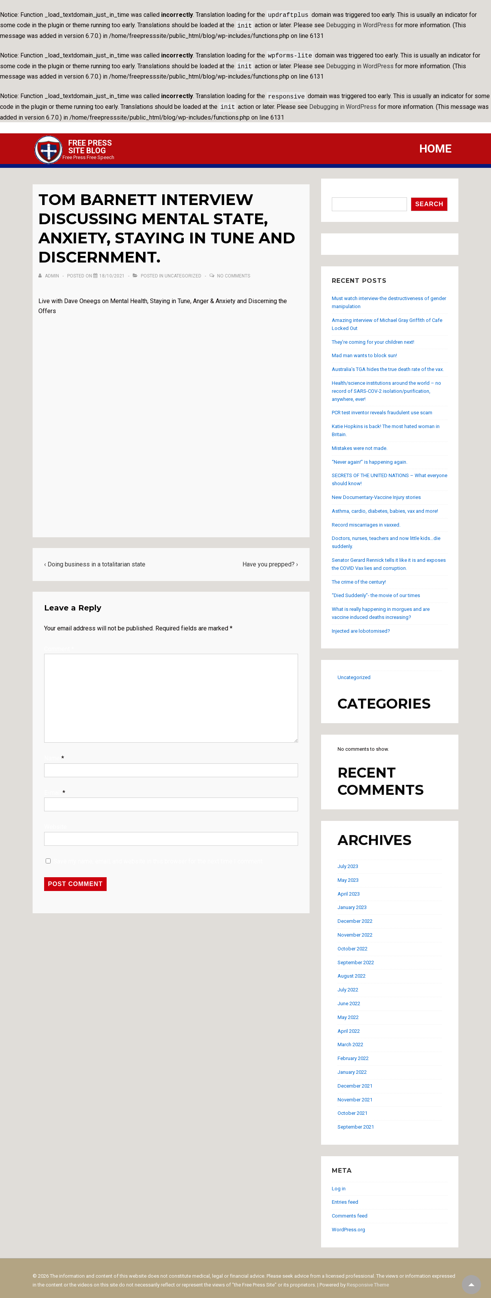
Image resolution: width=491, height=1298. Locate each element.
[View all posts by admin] (49, 271)
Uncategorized (183, 271)
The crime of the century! (359, 577)
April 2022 (349, 1026)
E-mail (52, 788)
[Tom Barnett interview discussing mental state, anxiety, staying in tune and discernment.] (112, 271)
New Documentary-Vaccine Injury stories (376, 493)
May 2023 (348, 875)
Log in (339, 1184)
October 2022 (352, 944)
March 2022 (350, 1040)
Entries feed (345, 1197)
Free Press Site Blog (90, 142)
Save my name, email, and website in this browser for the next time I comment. (158, 856)
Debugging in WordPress (360, 24)
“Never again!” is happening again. (369, 457)
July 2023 (348, 862)
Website (55, 822)
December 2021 (355, 1081)
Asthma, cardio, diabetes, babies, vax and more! (385, 506)
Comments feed (349, 1211)
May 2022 (348, 1013)
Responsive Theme (368, 1280)
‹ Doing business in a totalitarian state (94, 559)
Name (52, 753)
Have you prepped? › (270, 559)
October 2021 (352, 1108)
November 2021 (355, 1095)
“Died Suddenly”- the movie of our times (376, 591)
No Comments (233, 271)
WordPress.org (348, 1225)
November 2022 (355, 930)
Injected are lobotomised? (361, 626)
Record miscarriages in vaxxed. (366, 520)
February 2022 (353, 1054)
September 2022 (356, 958)
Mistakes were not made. (359, 443)
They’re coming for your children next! (373, 337)
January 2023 (352, 903)
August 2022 (352, 971)
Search (340, 188)
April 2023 (349, 889)
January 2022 (352, 1067)
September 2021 (356, 1122)
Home (435, 144)
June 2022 (349, 999)
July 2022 (348, 985)
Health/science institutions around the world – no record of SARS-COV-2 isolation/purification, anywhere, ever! (386, 386)
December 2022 (355, 916)
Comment (59, 644)
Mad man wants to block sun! (364, 351)
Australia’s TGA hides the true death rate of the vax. (388, 365)
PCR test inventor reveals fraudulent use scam (382, 408)
